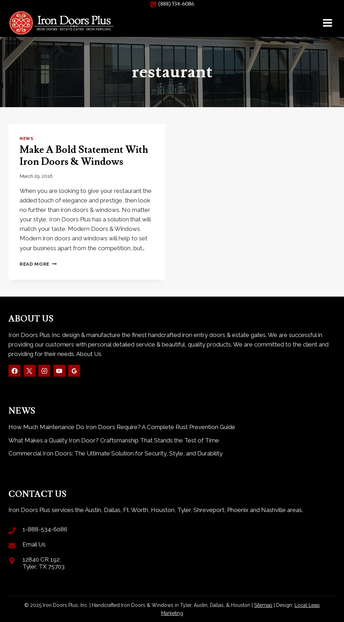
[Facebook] (14, 371)
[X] (29, 371)
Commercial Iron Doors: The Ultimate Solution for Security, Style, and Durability (115, 453)
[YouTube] (59, 371)
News (26, 138)
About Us (88, 353)
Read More (38, 264)
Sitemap (263, 605)
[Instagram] (44, 371)
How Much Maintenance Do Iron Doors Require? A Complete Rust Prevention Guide (121, 426)
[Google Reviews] (74, 371)
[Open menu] (327, 22)
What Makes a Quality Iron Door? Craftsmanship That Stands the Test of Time (113, 440)
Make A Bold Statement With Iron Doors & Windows (84, 155)
